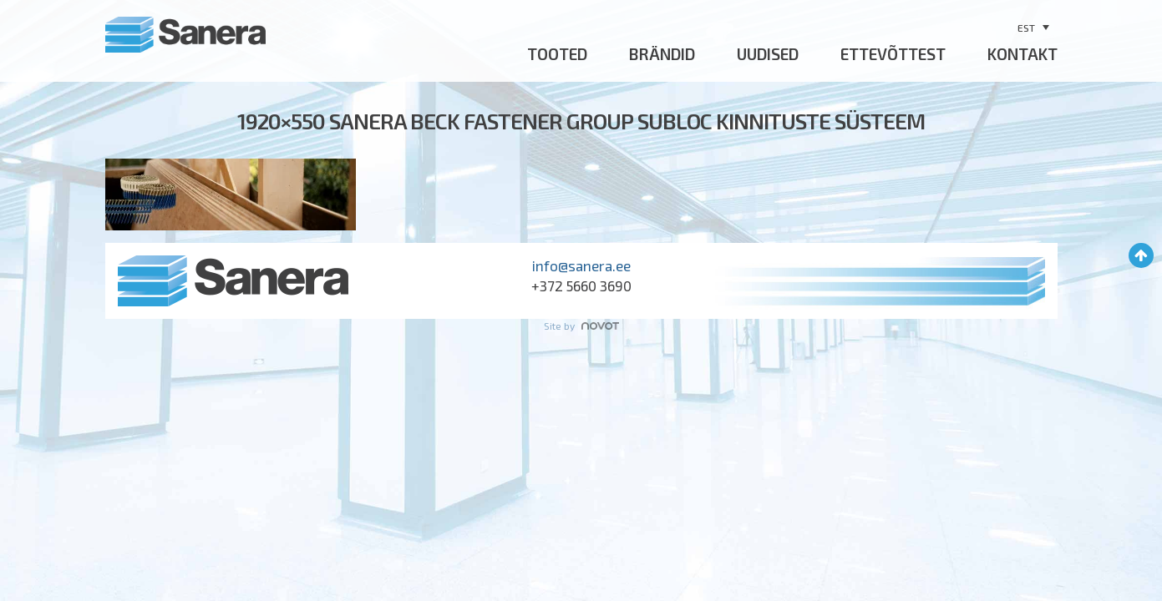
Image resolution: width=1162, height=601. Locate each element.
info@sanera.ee (581, 265)
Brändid (662, 53)
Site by (581, 325)
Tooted (557, 53)
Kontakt (1022, 53)
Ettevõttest (893, 53)
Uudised (768, 53)
